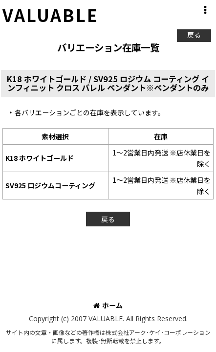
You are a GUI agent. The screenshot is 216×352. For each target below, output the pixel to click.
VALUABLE (50, 14)
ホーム (108, 305)
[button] (205, 10)
